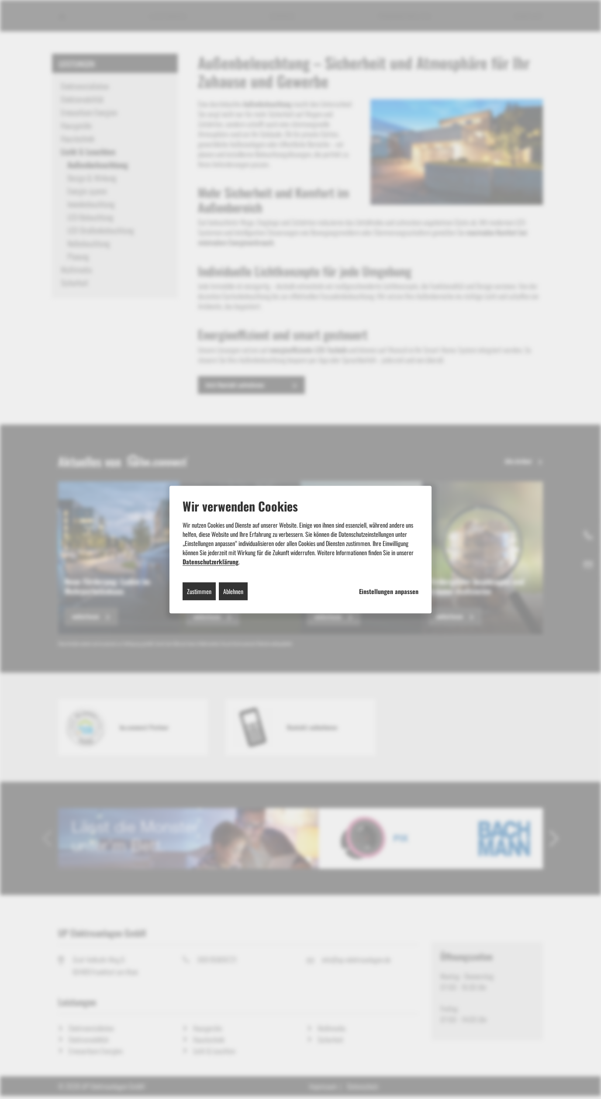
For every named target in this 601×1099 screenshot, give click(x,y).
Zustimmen (199, 591)
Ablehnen (233, 591)
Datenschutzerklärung (210, 561)
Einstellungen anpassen (388, 591)
